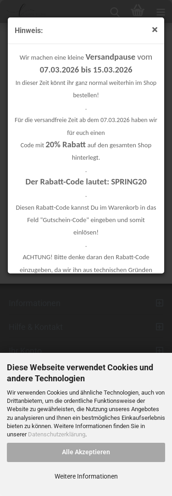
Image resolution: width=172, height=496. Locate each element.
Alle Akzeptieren (86, 452)
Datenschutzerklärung (56, 434)
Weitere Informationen (86, 476)
